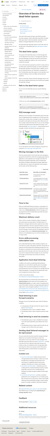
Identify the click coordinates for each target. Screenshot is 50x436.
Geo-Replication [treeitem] (8, 62)
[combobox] (9, 11)
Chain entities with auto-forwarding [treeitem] (10, 56)
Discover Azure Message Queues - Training (27, 414)
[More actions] (48, 10)
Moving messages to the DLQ (26, 31)
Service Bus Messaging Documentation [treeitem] (7, 14)
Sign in (47, 1)
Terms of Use (4, 433)
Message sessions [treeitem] (8, 39)
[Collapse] (16, 8)
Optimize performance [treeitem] (9, 60)
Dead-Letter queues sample (40, 46)
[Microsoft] (2, 2)
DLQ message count (24, 29)
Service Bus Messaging (26, 9)
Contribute (23, 431)
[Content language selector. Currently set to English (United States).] (7, 428)
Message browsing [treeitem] (8, 44)
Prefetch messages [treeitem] (8, 53)
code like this (41, 341)
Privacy (28, 431)
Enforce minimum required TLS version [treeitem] (11, 75)
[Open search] (44, 2)
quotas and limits (29, 292)
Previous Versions (11, 431)
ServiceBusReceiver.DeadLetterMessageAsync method (31, 276)
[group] (34, 97)
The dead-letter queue (24, 26)
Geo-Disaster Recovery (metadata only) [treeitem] (9, 64)
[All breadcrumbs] (20, 10)
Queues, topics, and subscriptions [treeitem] (10, 26)
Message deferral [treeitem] (8, 51)
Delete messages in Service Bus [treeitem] (11, 78)
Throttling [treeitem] (7, 72)
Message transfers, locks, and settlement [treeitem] (10, 47)
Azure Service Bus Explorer (27, 357)
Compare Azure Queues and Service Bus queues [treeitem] (9, 30)
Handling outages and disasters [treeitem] (11, 70)
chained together (29, 307)
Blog (18, 431)
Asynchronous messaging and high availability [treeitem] (11, 68)
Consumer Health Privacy (37, 431)
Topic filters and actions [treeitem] (9, 42)
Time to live (42, 179)
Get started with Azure (43, 5)
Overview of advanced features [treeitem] (11, 37)
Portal (35, 5)
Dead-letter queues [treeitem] (8, 49)
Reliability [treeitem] (5, 81)
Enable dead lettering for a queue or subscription (32, 388)
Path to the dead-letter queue (26, 27)
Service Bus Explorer (32, 126)
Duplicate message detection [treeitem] (10, 40)
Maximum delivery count (38, 198)
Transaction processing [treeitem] (9, 58)
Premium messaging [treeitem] (8, 28)
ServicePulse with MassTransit (28, 375)
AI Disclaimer (4, 431)
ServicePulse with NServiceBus (28, 366)
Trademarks (10, 433)
